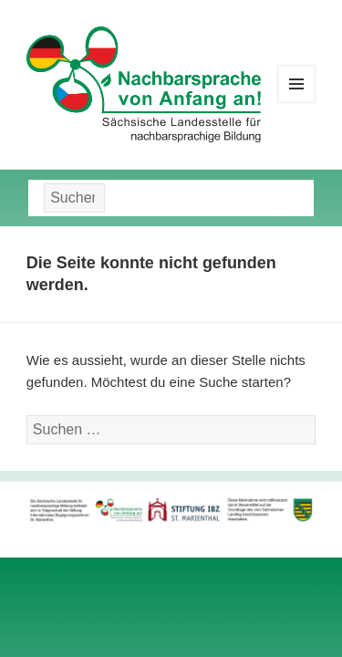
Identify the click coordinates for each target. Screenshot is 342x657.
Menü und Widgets (297, 102)
